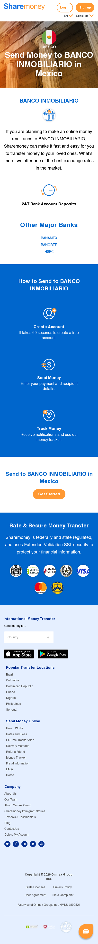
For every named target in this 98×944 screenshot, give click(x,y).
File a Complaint (62, 895)
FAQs (9, 769)
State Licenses (35, 887)
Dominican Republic (19, 686)
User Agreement (35, 895)
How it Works (14, 728)
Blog (7, 823)
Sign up (85, 7)
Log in (65, 7)
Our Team (10, 800)
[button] (84, 16)
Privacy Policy (62, 887)
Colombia (12, 680)
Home (10, 775)
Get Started (49, 494)
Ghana (10, 692)
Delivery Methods (17, 746)
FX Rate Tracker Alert (20, 740)
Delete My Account (16, 835)
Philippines (13, 704)
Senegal (11, 710)
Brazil (10, 675)
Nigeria (11, 698)
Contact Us (11, 829)
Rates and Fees (16, 734)
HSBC (49, 251)
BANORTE (49, 245)
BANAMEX (49, 238)
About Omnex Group (17, 805)
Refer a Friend (15, 752)
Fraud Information (17, 764)
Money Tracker (16, 758)
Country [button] (13, 637)
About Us (10, 794)
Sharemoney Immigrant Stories (24, 811)
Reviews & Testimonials (20, 817)
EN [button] (66, 16)
